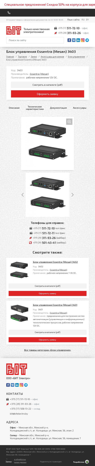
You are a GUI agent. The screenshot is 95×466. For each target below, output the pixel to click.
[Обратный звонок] (9, 12)
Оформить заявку (47, 94)
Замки (34, 56)
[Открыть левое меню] (8, 461)
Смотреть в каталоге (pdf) (47, 84)
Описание (14, 107)
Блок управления (76, 56)
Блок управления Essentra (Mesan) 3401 (55, 304)
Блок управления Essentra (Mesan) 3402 (55, 261)
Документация (58, 107)
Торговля (22, 56)
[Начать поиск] (61, 40)
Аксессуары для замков (52, 56)
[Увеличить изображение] (47, 143)
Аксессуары (79, 107)
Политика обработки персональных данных (16, 460)
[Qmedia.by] (81, 462)
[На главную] (28, 30)
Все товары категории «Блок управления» (47, 350)
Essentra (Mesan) (39, 73)
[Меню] (88, 12)
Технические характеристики (35, 107)
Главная (10, 56)
